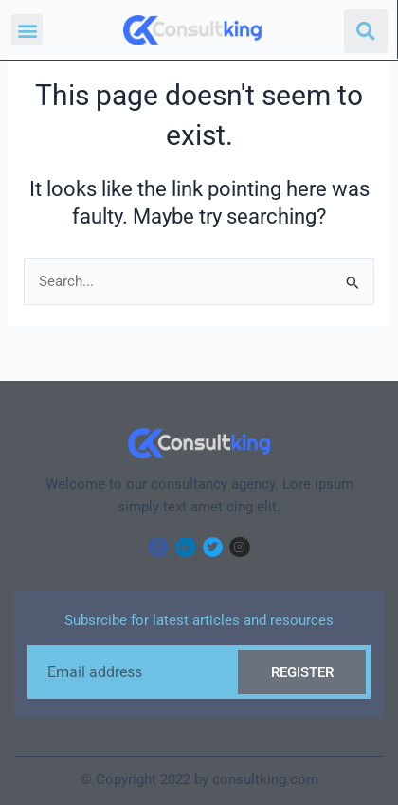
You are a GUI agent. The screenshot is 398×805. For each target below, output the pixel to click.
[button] (27, 29)
